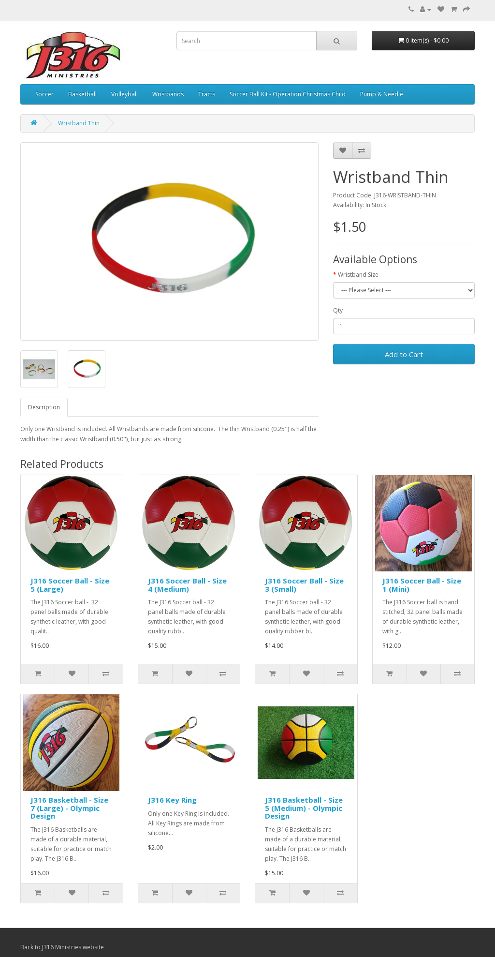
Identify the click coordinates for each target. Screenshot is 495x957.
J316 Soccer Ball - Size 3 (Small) (304, 585)
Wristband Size (358, 274)
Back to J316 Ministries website (62, 947)
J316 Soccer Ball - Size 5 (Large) (69, 585)
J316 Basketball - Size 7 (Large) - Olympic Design (69, 808)
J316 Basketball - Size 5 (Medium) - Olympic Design (304, 808)
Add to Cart (404, 354)
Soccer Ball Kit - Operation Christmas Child (288, 94)
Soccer (44, 94)
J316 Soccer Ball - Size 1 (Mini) (421, 585)
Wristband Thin (79, 123)
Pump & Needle (381, 94)
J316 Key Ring (172, 800)
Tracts (206, 94)
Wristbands (168, 94)
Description (44, 407)
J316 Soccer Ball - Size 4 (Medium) (187, 585)
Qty (338, 310)
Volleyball (124, 94)
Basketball (82, 94)
